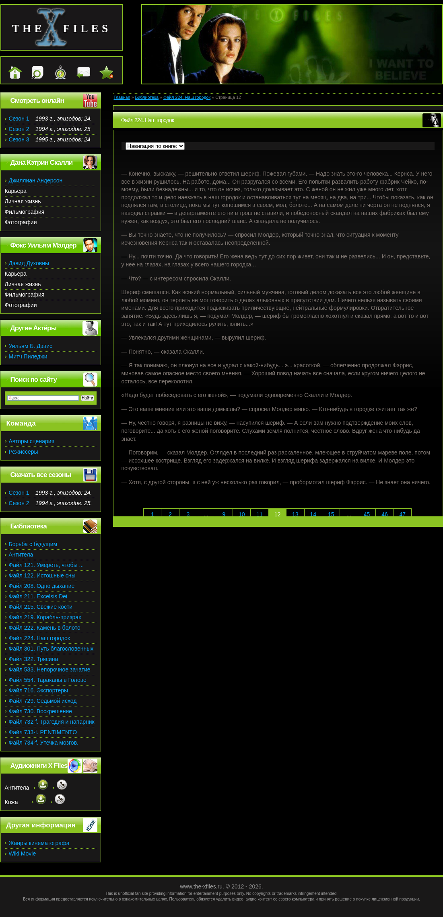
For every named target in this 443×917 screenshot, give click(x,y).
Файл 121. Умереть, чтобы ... (46, 565)
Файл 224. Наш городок (186, 97)
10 (242, 514)
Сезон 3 (19, 139)
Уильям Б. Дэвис (31, 346)
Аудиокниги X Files (39, 766)
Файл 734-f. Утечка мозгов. (43, 742)
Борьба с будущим (33, 544)
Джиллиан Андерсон (36, 180)
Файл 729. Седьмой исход (43, 701)
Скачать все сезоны (40, 475)
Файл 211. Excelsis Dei (38, 596)
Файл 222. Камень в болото (44, 627)
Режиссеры (23, 451)
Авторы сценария (32, 441)
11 (259, 514)
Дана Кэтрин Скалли (41, 162)
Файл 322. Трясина (33, 659)
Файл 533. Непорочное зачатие (50, 669)
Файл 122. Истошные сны (42, 575)
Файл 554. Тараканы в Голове (48, 680)
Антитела (21, 554)
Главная (122, 97)
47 (403, 514)
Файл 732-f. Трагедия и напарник (52, 721)
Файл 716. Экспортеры (38, 690)
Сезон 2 (19, 129)
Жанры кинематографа (39, 843)
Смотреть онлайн (37, 100)
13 (295, 514)
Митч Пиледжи (28, 356)
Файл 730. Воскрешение (40, 711)
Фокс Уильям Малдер (43, 245)
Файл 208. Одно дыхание (42, 586)
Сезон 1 (19, 118)
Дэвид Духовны (29, 263)
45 (367, 514)
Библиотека (147, 97)
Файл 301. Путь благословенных (51, 648)
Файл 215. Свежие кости (41, 607)
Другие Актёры (33, 328)
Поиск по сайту (33, 379)
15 (331, 514)
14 (313, 514)
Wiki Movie (22, 853)
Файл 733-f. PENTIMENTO (43, 732)
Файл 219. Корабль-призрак (45, 617)
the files (61, 28)
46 (384, 514)
